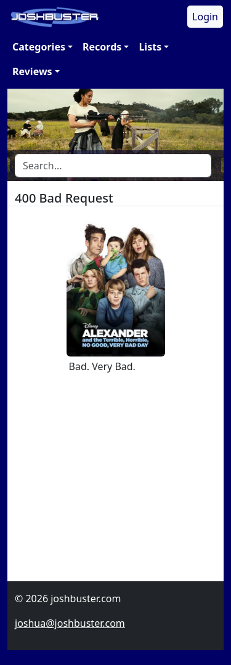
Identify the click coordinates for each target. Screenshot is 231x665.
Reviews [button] (32, 71)
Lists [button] (150, 47)
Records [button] (102, 47)
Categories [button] (38, 47)
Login (205, 16)
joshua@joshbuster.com (70, 623)
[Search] (113, 165)
